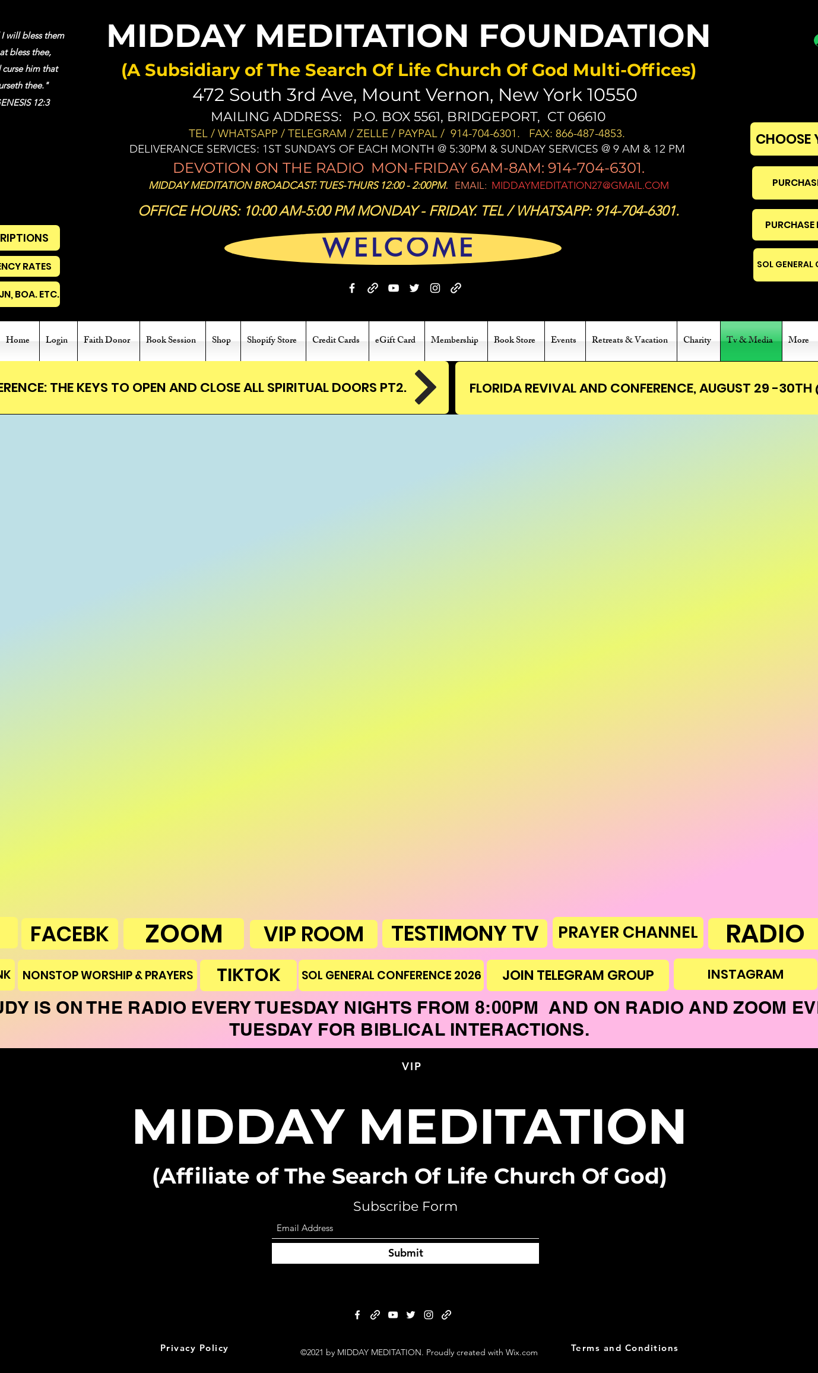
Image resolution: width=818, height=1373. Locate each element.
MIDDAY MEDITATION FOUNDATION (408, 35)
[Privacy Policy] (195, 1348)
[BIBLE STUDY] (455, 288)
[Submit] (405, 1253)
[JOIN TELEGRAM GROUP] (578, 975)
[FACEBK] (69, 934)
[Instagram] (435, 288)
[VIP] (413, 1066)
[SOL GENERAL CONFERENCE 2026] (391, 975)
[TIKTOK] (248, 975)
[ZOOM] (183, 934)
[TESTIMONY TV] (464, 933)
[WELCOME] (399, 248)
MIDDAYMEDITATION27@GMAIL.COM (580, 185)
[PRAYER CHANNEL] (628, 932)
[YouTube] (393, 288)
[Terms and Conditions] (626, 1348)
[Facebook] (352, 288)
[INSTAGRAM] (745, 974)
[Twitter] (414, 288)
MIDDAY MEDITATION (409, 1126)
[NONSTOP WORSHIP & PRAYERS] (107, 975)
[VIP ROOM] (314, 934)
